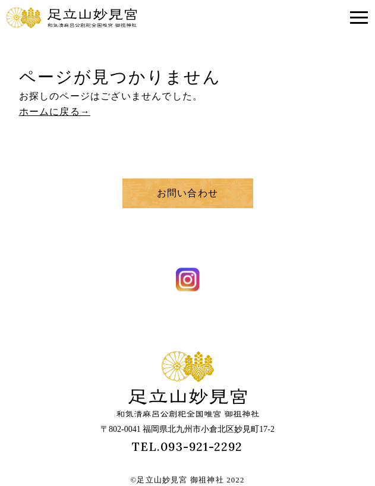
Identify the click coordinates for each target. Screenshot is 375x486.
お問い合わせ (187, 193)
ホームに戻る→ (54, 111)
